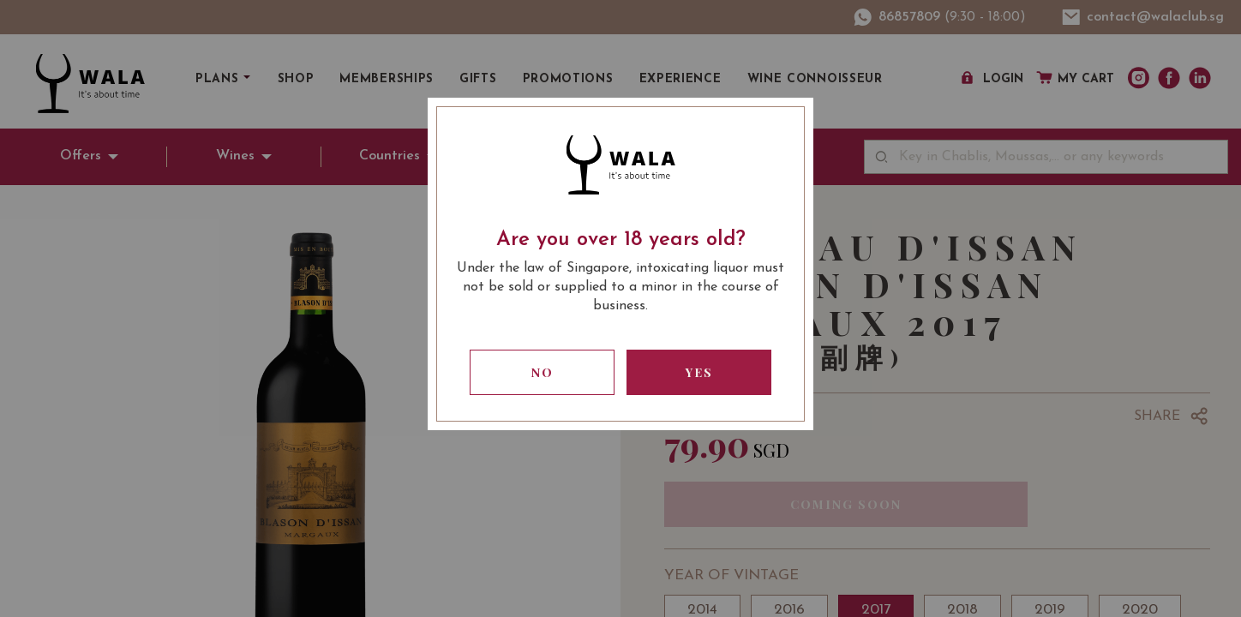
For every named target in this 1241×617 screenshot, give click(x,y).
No (542, 372)
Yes (699, 372)
